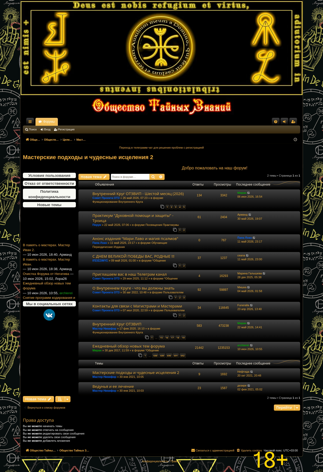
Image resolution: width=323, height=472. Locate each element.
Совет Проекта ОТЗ (106, 197)
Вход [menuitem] (285, 123)
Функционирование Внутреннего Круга (118, 201)
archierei (243, 345)
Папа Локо (100, 242)
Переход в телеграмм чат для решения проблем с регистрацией (161, 147)
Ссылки (31, 123)
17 (172, 337)
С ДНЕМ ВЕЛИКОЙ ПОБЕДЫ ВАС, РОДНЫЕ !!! (134, 256)
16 (167, 337)
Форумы (94, 121)
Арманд (242, 214)
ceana (241, 255)
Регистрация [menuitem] (294, 123)
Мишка (241, 287)
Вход (47, 129)
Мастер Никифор (104, 328)
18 (177, 337)
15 (161, 337)
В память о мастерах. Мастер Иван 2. (46, 252)
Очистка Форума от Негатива (46, 278)
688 (155, 355)
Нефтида (243, 371)
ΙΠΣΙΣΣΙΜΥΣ (100, 260)
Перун (97, 224)
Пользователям (173, 292)
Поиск (33, 129)
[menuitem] (276, 122)
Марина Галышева (249, 273)
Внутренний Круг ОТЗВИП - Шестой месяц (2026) (138, 193)
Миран (241, 192)
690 (169, 355)
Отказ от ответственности (49, 183)
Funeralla (243, 305)
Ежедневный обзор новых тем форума (47, 290)
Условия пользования (49, 175)
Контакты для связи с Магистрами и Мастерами (137, 306)
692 (183, 355)
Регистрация (66, 129)
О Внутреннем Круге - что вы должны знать (134, 288)
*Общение (159, 260)
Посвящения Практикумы (162, 224)
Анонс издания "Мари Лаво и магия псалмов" (135, 238)
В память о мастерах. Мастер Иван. (46, 266)
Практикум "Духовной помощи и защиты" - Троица (133, 218)
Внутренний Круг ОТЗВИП (117, 323)
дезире (242, 385)
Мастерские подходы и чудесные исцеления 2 (88, 157)
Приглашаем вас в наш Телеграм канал (130, 274)
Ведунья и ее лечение (113, 386)
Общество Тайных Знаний (57, 121)
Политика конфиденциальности (49, 194)
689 (162, 355)
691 (176, 355)
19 (183, 337)
